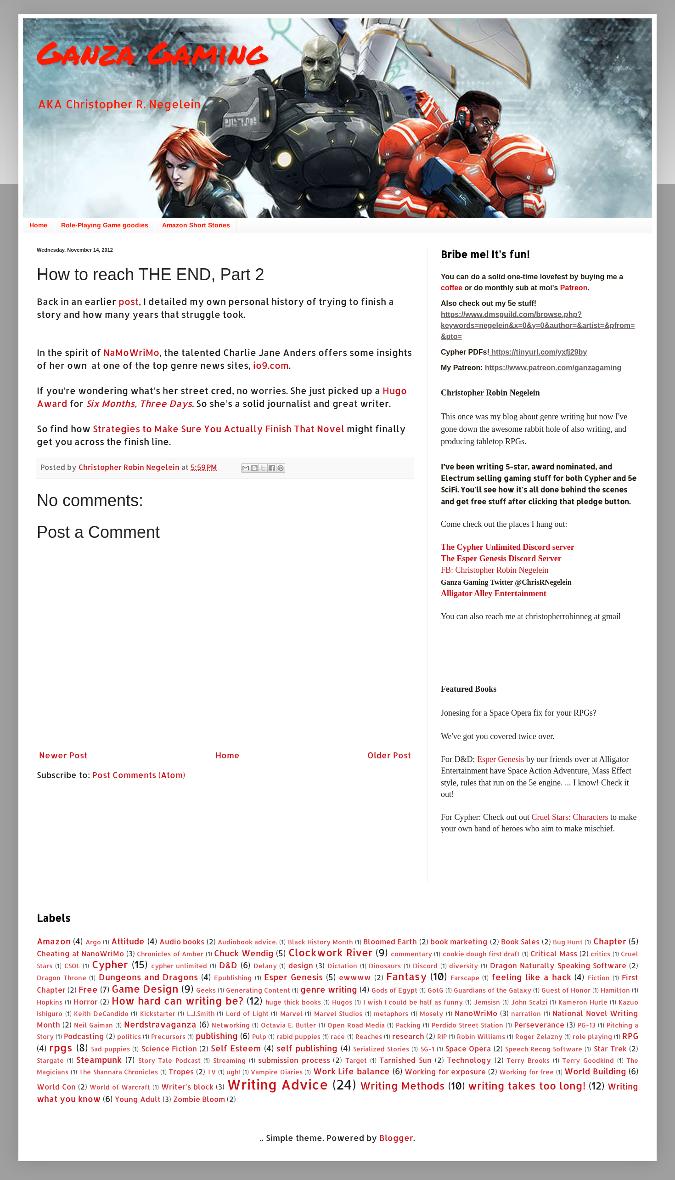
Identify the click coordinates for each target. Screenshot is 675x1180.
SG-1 (427, 1048)
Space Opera (468, 1048)
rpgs (61, 1047)
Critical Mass (553, 953)
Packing (408, 1025)
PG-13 (587, 1025)
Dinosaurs (385, 965)
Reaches (368, 1036)
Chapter (609, 941)
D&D (228, 965)
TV (211, 1071)
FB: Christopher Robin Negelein (494, 570)
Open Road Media (356, 1025)
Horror (85, 1001)
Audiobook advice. (247, 941)
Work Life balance (351, 1071)
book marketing (459, 941)
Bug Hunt (568, 941)
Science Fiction (169, 1048)
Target (356, 1060)
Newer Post (63, 755)
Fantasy (406, 976)
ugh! (233, 1071)
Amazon (54, 941)
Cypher (110, 964)
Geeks (206, 990)
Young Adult (138, 1099)
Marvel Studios (338, 1013)
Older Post (389, 755)
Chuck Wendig (244, 953)
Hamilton (615, 990)
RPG (630, 1035)
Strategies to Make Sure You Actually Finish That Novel (218, 429)
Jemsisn (487, 1002)
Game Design (145, 988)
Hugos (342, 1002)
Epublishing (233, 977)
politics (129, 1036)
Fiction (599, 977)
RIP (442, 1036)
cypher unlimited (179, 965)
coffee (453, 288)
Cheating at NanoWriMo (80, 953)
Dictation (342, 965)
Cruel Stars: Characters (569, 817)
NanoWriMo (476, 1013)
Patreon (574, 288)
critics (600, 953)
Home (38, 225)
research (408, 1036)
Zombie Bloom (199, 1099)
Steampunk (99, 1059)
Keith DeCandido (101, 1013)
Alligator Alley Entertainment (493, 593)
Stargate (50, 1060)
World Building (595, 1071)
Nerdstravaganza (160, 1024)
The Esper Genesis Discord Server (501, 558)
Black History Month (320, 941)
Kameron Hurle (583, 1002)
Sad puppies (110, 1048)
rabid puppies (298, 1036)
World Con (56, 1086)
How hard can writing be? (177, 1000)
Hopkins (49, 1002)
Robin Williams (481, 1036)
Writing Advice (277, 1084)
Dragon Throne (61, 977)
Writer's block (187, 1086)
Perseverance (539, 1024)
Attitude (128, 941)
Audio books (181, 941)
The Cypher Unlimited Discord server (507, 547)
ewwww (355, 977)
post (128, 301)
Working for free (526, 1071)
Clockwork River (330, 952)
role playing (592, 1036)
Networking (231, 1025)
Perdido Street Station (467, 1025)
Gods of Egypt (394, 990)
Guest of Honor (566, 990)
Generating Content (258, 990)
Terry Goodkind (588, 1060)
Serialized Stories (381, 1048)
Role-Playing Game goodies (104, 225)
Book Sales (520, 941)
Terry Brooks (528, 1060)
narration (526, 1013)
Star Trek (610, 1048)
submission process (294, 1060)
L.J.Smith (200, 1013)
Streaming (229, 1060)
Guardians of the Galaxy (492, 990)
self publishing (307, 1048)
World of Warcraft (120, 1087)
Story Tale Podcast (169, 1060)
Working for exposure (445, 1071)
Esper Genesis (500, 759)
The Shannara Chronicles (118, 1071)
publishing (217, 1035)
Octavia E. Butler (288, 1025)
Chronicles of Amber (170, 953)
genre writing (328, 989)
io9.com (271, 365)
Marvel (291, 1013)
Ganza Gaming (152, 52)
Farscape (464, 977)
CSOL (72, 965)
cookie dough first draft (481, 953)
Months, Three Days (146, 403)
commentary (411, 953)
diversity (463, 965)
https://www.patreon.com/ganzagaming (553, 368)
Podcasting (84, 1036)
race (338, 1036)
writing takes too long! (526, 1085)
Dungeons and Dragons (148, 976)
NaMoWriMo (131, 352)
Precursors (168, 1036)
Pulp (259, 1036)
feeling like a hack (532, 976)
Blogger (396, 1137)
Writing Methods (402, 1085)
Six (92, 403)
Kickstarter (157, 1013)
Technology (469, 1060)
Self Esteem (236, 1048)
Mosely (431, 1013)
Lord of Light (247, 1013)
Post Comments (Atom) (138, 774)
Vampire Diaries (277, 1071)
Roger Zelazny (538, 1036)
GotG (436, 990)
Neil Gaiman (93, 1025)
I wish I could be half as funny (413, 1002)
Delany (265, 965)
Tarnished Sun (405, 1060)
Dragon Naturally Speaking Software (558, 965)
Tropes (181, 1071)
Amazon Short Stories (196, 225)
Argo (93, 941)
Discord (425, 965)
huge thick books (293, 1002)
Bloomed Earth (390, 941)
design (300, 965)
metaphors (391, 1013)
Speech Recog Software (543, 1048)
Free (88, 989)
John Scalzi (529, 1002)
